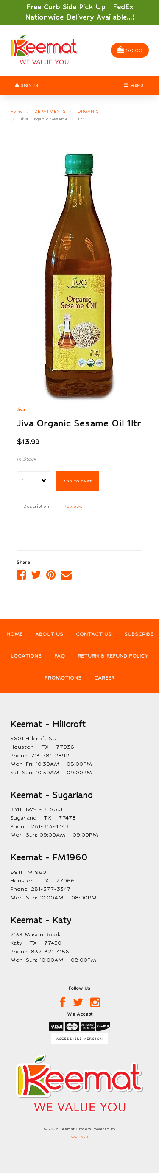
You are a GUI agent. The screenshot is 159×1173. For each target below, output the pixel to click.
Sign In (27, 85)
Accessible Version (79, 1038)
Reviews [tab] (73, 506)
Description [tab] (36, 506)
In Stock (26, 459)
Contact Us (94, 634)
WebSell (79, 1137)
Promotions (63, 678)
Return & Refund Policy (113, 656)
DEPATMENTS (50, 111)
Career (104, 678)
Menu (134, 85)
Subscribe (138, 634)
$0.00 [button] (129, 50)
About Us (49, 634)
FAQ (59, 656)
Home (16, 111)
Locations (26, 656)
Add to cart (77, 481)
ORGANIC (88, 111)
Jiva (21, 409)
